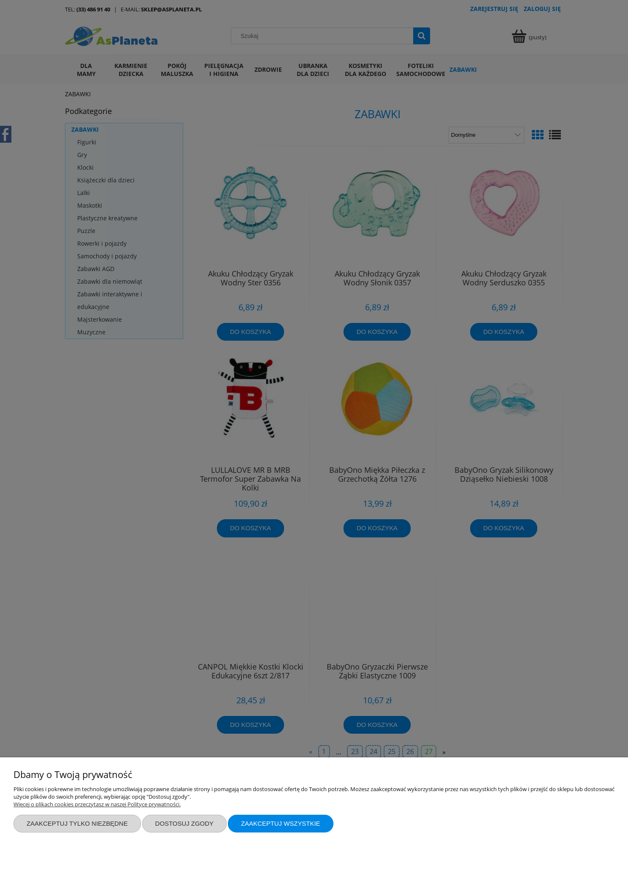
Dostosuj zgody (184, 823)
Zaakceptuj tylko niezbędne (77, 823)
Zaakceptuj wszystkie (280, 823)
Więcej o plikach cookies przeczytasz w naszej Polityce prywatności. (97, 804)
